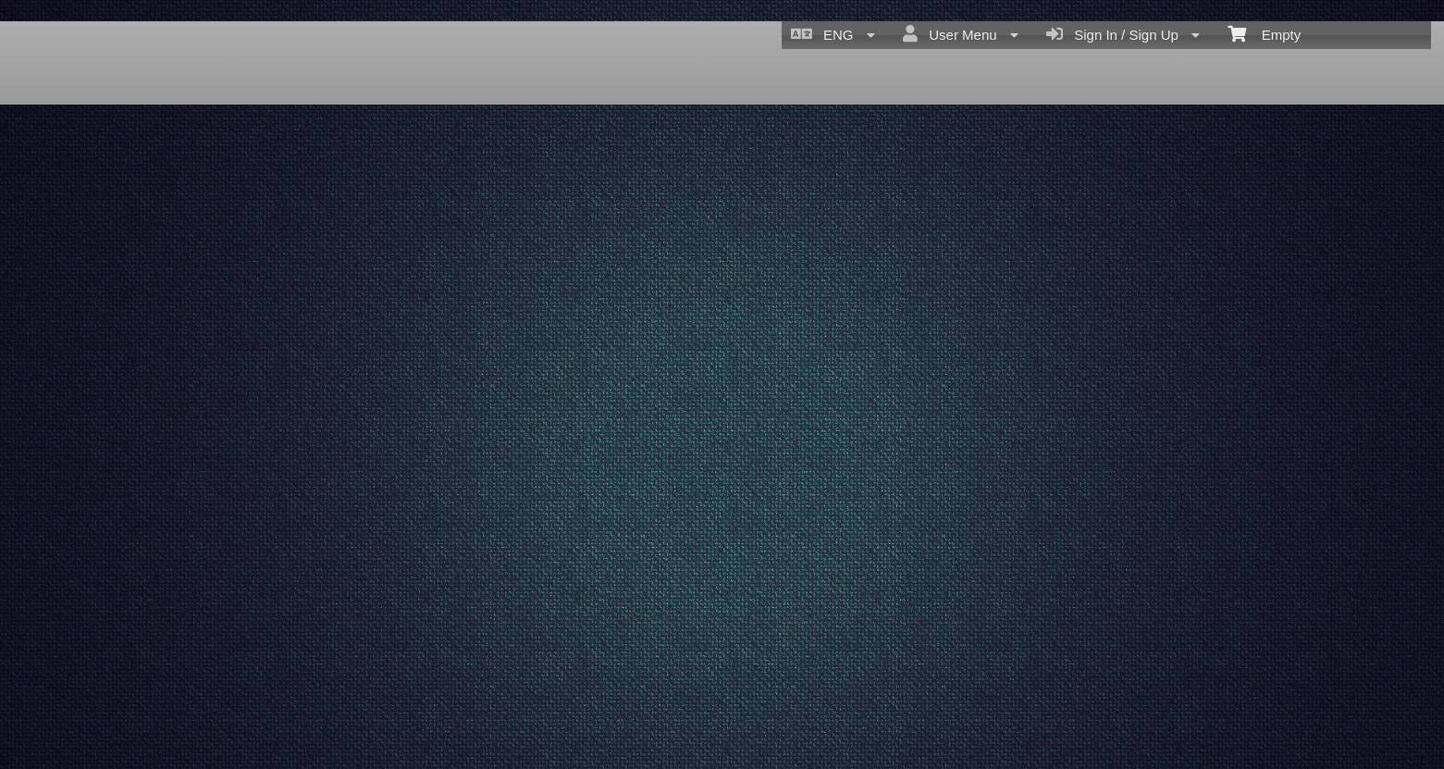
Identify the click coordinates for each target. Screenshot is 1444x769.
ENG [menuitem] (833, 34)
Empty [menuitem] (1264, 33)
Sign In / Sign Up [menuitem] (1123, 34)
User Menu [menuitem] (960, 34)
